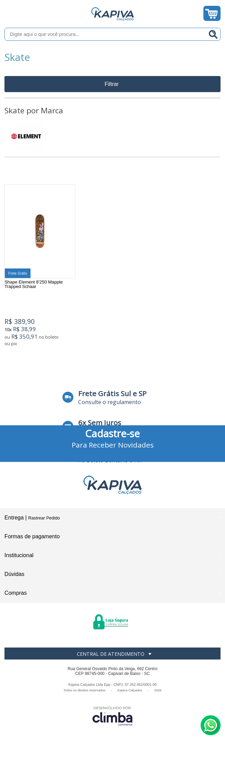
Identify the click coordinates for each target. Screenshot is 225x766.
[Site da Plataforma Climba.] (112, 718)
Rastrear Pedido (44, 520)
